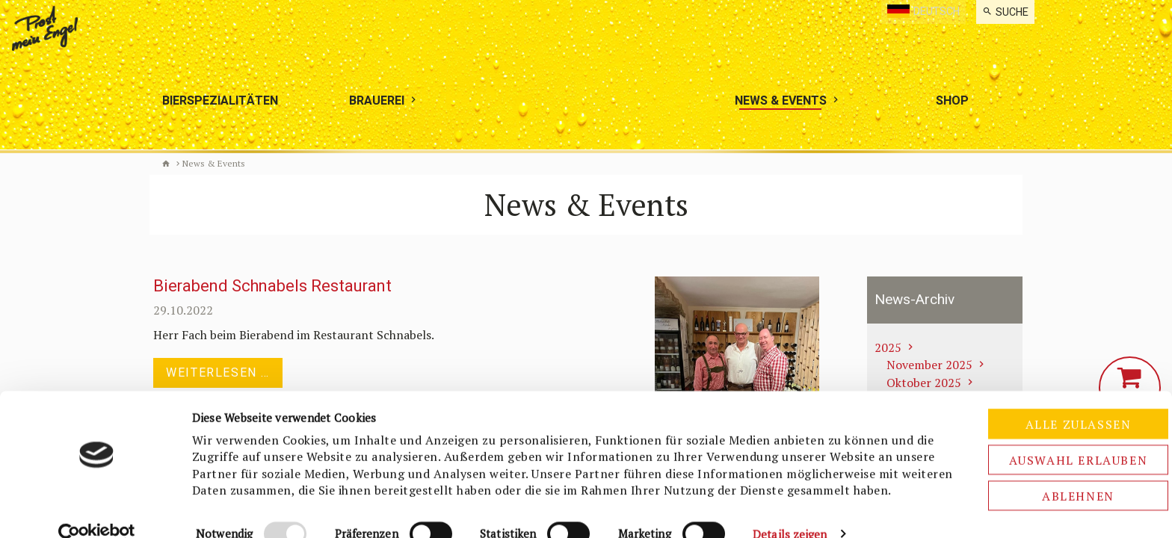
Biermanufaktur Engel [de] (165, 163)
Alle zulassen (1047, 382)
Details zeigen (790, 508)
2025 (888, 347)
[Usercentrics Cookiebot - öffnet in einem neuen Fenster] (96, 509)
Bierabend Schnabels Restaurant (272, 286)
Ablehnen (1047, 454)
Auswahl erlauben (1047, 418)
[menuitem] (1005, 12)
